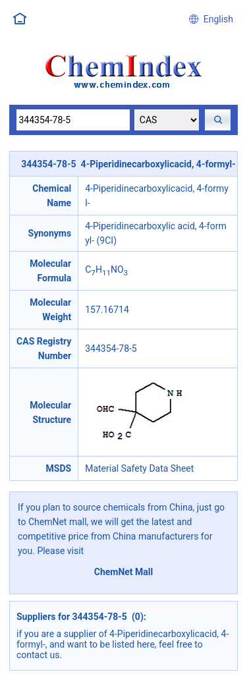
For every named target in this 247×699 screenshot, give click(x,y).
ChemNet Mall (123, 572)
